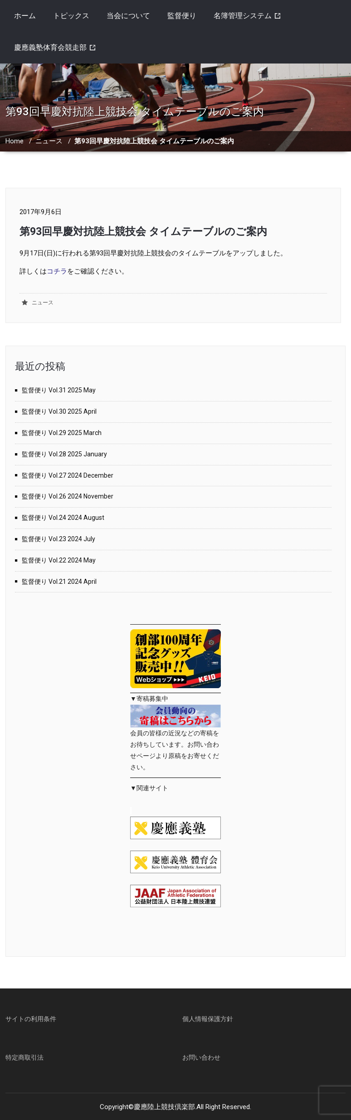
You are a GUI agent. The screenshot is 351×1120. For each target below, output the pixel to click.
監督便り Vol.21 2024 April (59, 581)
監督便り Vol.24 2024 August (63, 517)
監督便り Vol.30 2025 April (59, 411)
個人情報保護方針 (207, 1018)
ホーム (25, 15)
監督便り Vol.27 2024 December (67, 475)
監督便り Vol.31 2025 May (59, 390)
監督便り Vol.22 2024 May (59, 560)
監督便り (181, 15)
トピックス (71, 15)
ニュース (49, 141)
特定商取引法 (24, 1057)
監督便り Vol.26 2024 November (67, 496)
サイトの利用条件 (30, 1018)
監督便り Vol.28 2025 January (64, 454)
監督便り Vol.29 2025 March (62, 432)
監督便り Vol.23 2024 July (58, 539)
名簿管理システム (243, 15)
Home (14, 141)
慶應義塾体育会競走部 (50, 47)
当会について (128, 15)
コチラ (57, 271)
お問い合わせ (201, 1057)
